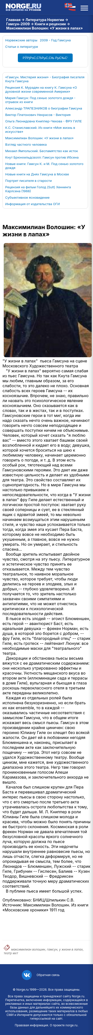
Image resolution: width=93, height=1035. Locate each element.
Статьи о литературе (21, 47)
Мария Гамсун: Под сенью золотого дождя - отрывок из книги (40, 100)
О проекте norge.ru (63, 1025)
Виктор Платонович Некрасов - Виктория (37, 115)
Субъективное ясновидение (27, 197)
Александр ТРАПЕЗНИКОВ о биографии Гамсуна (43, 108)
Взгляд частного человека (26, 144)
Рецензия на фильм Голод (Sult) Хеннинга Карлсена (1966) (38, 189)
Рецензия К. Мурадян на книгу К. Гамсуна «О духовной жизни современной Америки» (41, 89)
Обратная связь (48, 975)
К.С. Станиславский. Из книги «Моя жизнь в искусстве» (40, 130)
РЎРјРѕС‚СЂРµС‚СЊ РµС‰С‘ (45, 58)
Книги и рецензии (50, 24)
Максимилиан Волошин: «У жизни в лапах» (39, 138)
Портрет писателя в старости (28, 181)
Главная (13, 20)
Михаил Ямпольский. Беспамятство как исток (41, 151)
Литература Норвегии (45, 20)
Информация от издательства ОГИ (32, 204)
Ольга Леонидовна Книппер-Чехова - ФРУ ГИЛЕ (43, 121)
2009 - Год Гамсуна (55, 40)
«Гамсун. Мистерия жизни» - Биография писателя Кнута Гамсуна (45, 79)
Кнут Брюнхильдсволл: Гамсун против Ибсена (42, 157)
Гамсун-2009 (18, 24)
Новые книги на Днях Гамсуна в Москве (37, 174)
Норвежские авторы (21, 40)
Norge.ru (22, 989)
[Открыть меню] (84, 7)
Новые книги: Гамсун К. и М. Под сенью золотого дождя (44, 166)
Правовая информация (31, 1025)
